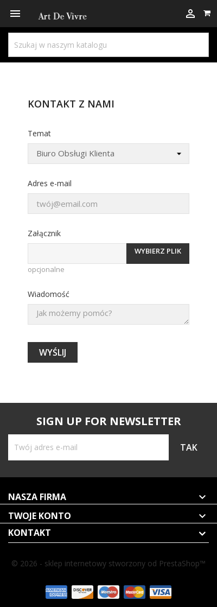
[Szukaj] (108, 45)
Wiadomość (48, 294)
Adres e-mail (50, 183)
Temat (39, 133)
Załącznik (44, 233)
